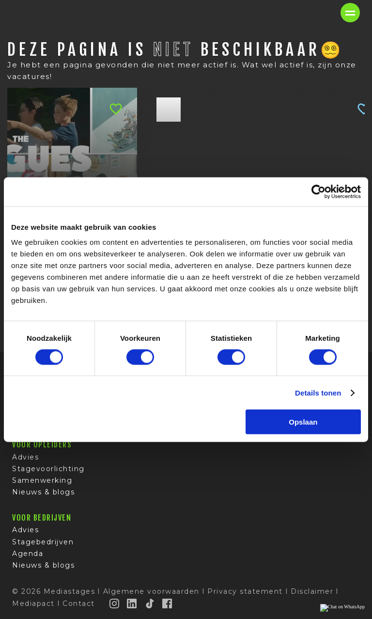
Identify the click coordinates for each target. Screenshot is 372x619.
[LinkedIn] (132, 603)
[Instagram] (114, 603)
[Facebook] (167, 603)
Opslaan (303, 422)
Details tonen (318, 392)
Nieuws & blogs (43, 492)
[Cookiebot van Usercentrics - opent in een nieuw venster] (318, 191)
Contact (78, 603)
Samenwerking (42, 480)
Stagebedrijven (43, 542)
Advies (25, 457)
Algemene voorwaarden (151, 591)
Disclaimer (312, 591)
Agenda (27, 553)
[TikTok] (150, 603)
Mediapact (33, 603)
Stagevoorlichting (48, 468)
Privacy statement (245, 591)
